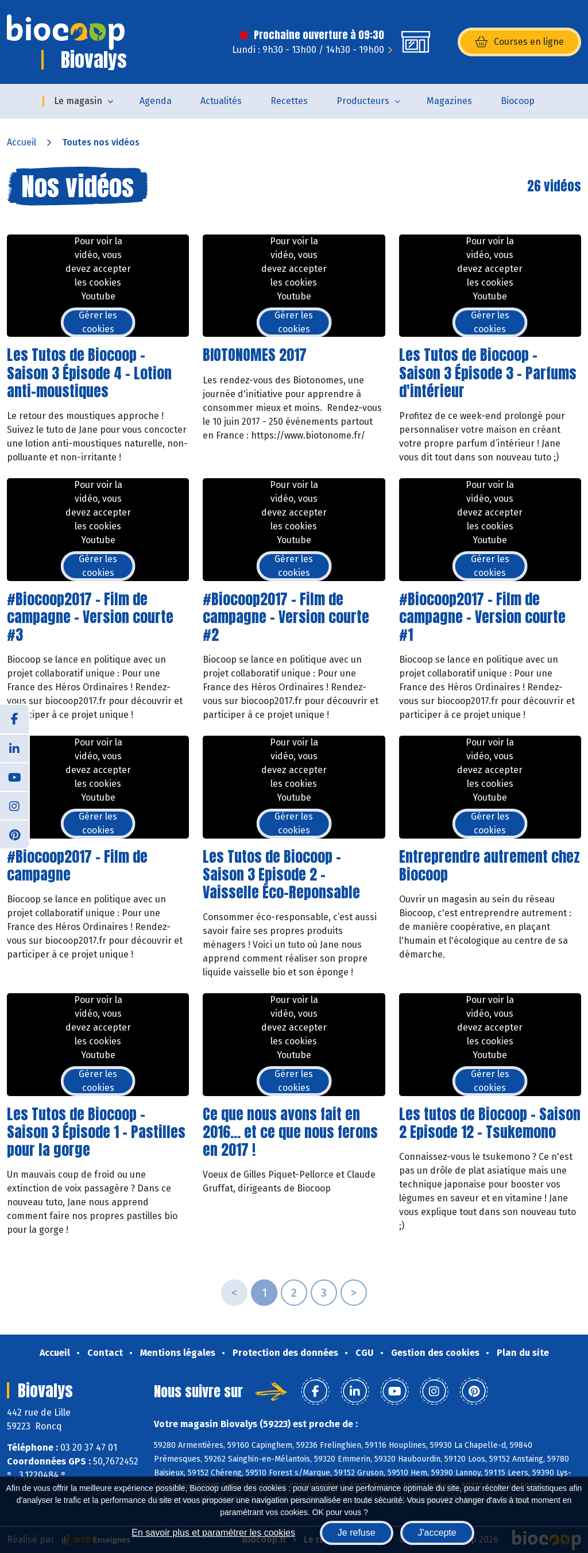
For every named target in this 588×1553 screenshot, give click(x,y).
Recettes (289, 100)
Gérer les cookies (98, 322)
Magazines (449, 100)
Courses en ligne (519, 42)
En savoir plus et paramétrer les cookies (213, 1532)
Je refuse (357, 1532)
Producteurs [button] (362, 100)
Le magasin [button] (78, 100)
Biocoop (518, 100)
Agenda (156, 100)
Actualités (221, 100)
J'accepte (437, 1532)
